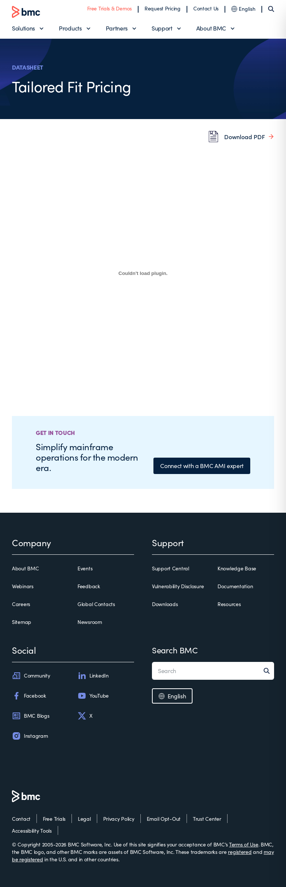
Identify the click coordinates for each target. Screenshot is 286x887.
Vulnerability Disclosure (178, 586)
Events (84, 568)
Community (31, 675)
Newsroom (89, 621)
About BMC (211, 28)
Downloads (165, 604)
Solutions (23, 28)
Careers (21, 604)
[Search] (271, 9)
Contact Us (206, 8)
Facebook (29, 695)
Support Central (170, 568)
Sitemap (21, 621)
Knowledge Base (236, 568)
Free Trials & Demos (109, 8)
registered (239, 851)
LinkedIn (93, 675)
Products (70, 28)
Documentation (235, 586)
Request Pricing (162, 8)
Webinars (23, 586)
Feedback (88, 586)
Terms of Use (243, 844)
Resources (229, 604)
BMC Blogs (30, 715)
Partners (117, 28)
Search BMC (175, 650)
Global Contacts (96, 604)
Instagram (30, 735)
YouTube (93, 695)
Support (162, 28)
